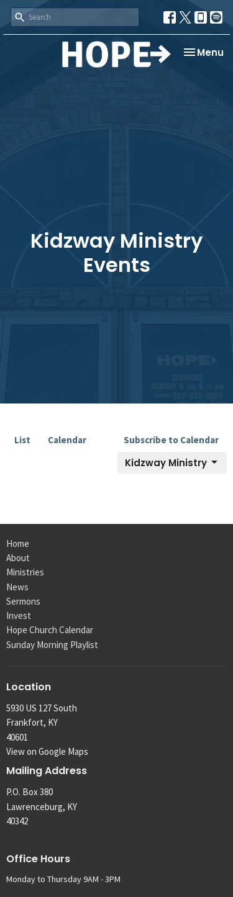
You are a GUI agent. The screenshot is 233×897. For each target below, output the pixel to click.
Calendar (67, 440)
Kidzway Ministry (172, 462)
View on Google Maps (47, 751)
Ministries (25, 572)
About (18, 558)
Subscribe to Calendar (171, 440)
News (17, 587)
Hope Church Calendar (49, 630)
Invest (18, 615)
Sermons (23, 601)
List (22, 440)
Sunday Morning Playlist (52, 645)
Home (17, 543)
